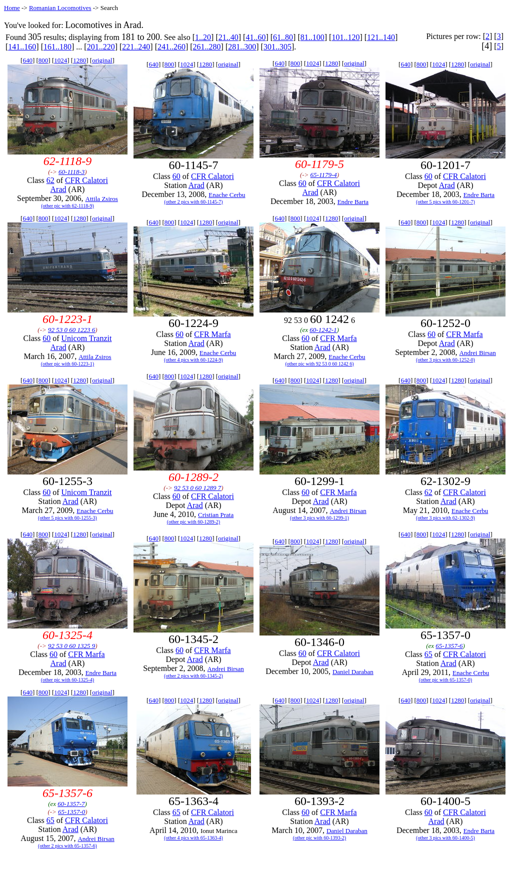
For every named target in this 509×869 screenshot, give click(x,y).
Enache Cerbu (226, 194)
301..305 (278, 46)
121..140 (381, 37)
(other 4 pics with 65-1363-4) (193, 837)
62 (50, 180)
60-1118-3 (71, 172)
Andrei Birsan (478, 352)
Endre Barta (353, 202)
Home (12, 8)
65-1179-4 (323, 174)
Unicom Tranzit (87, 338)
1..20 (203, 37)
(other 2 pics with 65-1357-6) (67, 845)
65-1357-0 (71, 812)
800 (43, 60)
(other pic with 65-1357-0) (445, 679)
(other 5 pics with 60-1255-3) (67, 517)
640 (27, 60)
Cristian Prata (216, 514)
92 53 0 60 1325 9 (71, 646)
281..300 (242, 46)
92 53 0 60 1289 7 (197, 488)
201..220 (101, 46)
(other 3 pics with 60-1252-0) (445, 359)
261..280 (207, 46)
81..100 (312, 37)
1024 (60, 60)
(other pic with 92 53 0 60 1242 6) (319, 363)
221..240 (136, 46)
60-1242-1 (323, 330)
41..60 (256, 37)
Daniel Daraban (353, 672)
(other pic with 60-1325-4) (67, 679)
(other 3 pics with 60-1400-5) (445, 837)
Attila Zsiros (102, 198)
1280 (79, 60)
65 (428, 654)
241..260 (172, 46)
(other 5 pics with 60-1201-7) (445, 201)
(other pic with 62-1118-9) (67, 205)
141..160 (22, 46)
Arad (58, 189)
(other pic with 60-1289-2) (193, 521)
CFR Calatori (86, 180)
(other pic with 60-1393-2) (319, 837)
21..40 (228, 37)
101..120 (346, 37)
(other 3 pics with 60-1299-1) (319, 517)
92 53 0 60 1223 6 (71, 330)
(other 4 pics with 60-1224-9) (193, 359)
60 (176, 176)
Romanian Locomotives (60, 8)
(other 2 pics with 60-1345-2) (193, 675)
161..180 (58, 46)
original (102, 60)
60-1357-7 (71, 804)
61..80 (283, 37)
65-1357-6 (449, 646)
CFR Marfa (212, 334)
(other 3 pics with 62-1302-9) (445, 517)
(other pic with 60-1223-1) (67, 363)
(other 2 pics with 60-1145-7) (193, 201)
